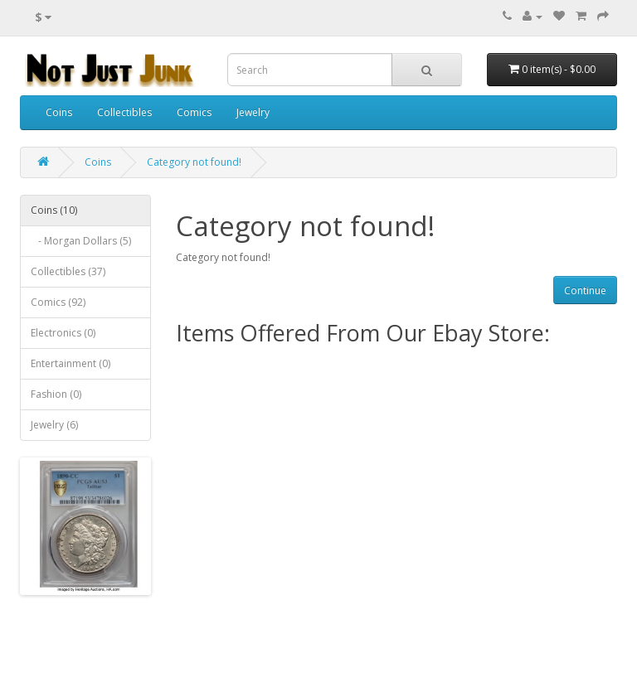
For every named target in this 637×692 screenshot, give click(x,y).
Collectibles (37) (68, 271)
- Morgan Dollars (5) (81, 241)
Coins (59, 112)
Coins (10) (54, 210)
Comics (194, 112)
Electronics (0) (63, 333)
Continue (585, 290)
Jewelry (253, 112)
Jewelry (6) (54, 425)
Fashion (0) (56, 394)
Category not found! (194, 162)
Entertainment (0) (70, 363)
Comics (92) (58, 302)
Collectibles (124, 112)
